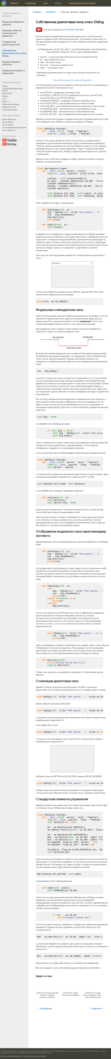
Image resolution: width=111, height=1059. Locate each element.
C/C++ (58, 3)
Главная (37, 12)
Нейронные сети (9, 107)
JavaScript (31, 3)
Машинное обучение (10, 104)
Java (45, 3)
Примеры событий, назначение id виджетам (12, 33)
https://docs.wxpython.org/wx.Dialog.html (72, 80)
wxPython (50, 12)
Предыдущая (46, 1045)
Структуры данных (9, 110)
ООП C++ (5, 102)
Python (14, 3)
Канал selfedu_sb (9, 119)
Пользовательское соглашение (35, 1056)
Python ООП (7, 93)
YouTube (70, 29)
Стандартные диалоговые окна (11, 43)
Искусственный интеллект (82, 3)
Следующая (96, 1045)
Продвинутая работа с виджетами (13, 72)
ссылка (56, 645)
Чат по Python (7, 122)
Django (5, 96)
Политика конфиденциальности (12, 1056)
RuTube (79, 29)
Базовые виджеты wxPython (11, 63)
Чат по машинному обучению (14, 128)
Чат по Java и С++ (9, 130)
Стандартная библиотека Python (12, 90)
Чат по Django (7, 125)
